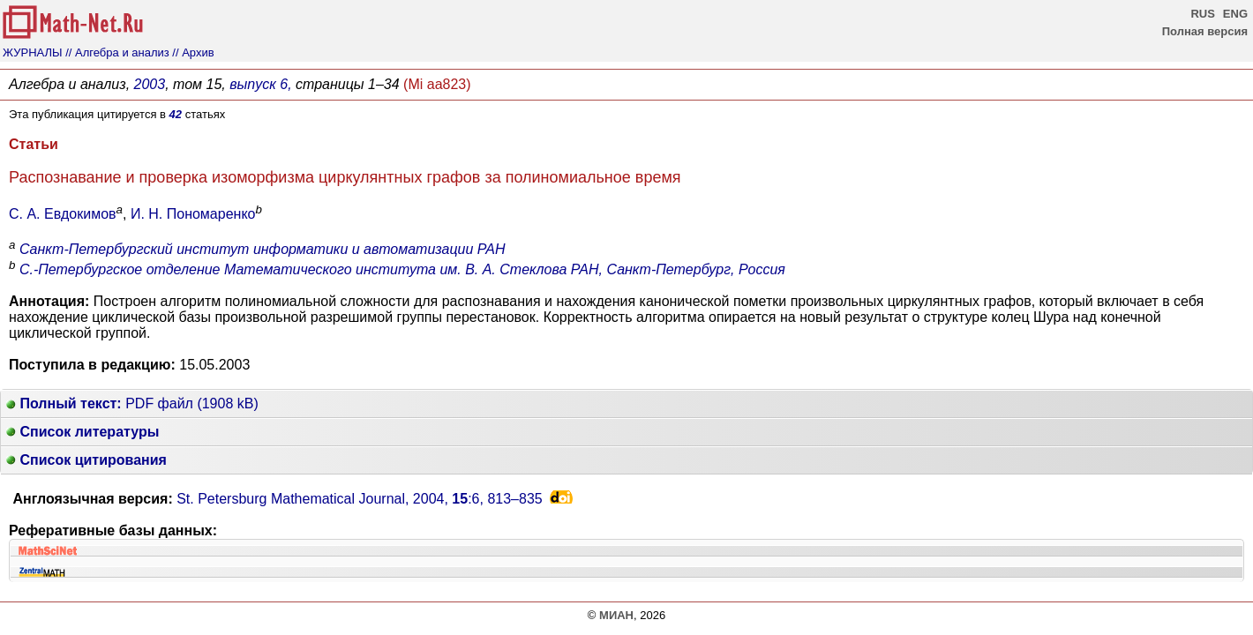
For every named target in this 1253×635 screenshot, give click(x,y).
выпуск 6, (260, 84)
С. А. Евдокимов (62, 213)
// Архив (193, 52)
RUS (1202, 13)
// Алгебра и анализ (117, 52)
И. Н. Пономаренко (193, 213)
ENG (1235, 13)
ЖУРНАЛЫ (33, 52)
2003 (150, 84)
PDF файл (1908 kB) (132, 403)
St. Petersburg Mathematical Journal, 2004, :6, (359, 498)
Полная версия (1205, 31)
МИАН (616, 615)
